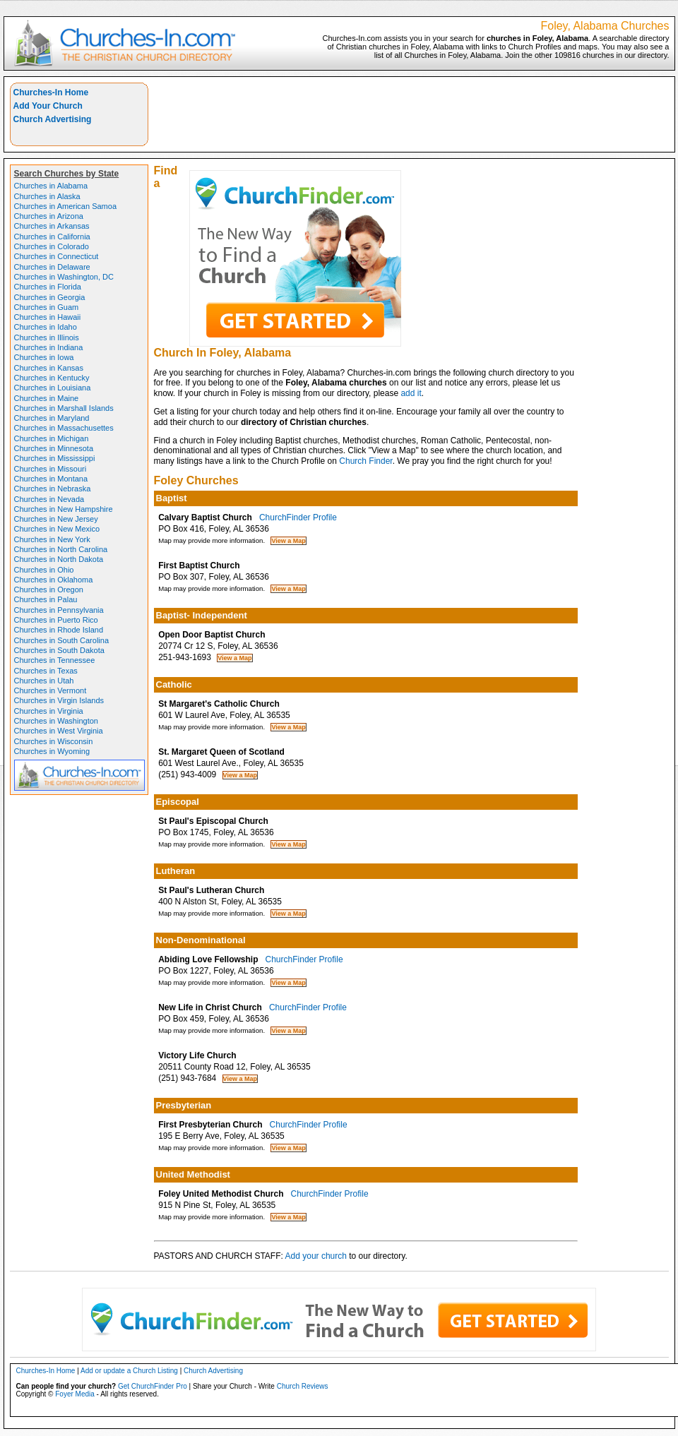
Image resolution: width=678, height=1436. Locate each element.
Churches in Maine (46, 398)
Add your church (316, 1256)
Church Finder (365, 461)
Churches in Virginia (48, 711)
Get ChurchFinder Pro (152, 1386)
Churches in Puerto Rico (56, 620)
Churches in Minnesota (54, 448)
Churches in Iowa (44, 357)
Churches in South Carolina (61, 640)
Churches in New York (52, 539)
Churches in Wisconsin (53, 741)
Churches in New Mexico (57, 529)
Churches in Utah (44, 680)
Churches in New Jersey (56, 519)
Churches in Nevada (49, 499)
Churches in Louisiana (52, 387)
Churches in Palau (46, 599)
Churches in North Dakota (59, 559)
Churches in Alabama (51, 185)
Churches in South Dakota (59, 650)
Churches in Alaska (47, 196)
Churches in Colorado (51, 246)
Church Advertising (52, 119)
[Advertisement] (538, 181)
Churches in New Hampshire (63, 509)
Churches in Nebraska (52, 488)
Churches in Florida (47, 286)
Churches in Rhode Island (59, 630)
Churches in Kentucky (52, 377)
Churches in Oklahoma (53, 579)
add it (410, 393)
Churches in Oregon (48, 589)
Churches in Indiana (48, 347)
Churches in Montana (51, 478)
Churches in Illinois (46, 337)
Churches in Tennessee (54, 660)
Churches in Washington (56, 721)
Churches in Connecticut (56, 256)
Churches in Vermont (50, 690)
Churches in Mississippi (54, 458)
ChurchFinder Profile (298, 517)
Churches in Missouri (50, 469)
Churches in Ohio (44, 570)
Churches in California (52, 236)
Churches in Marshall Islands (64, 408)
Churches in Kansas (48, 368)
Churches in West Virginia (58, 730)
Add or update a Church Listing (129, 1371)
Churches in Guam (46, 307)
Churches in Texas (46, 670)
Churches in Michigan (51, 438)
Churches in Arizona (48, 216)
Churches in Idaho (45, 327)
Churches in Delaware (52, 267)
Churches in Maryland (52, 418)
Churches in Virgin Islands (59, 700)
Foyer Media (75, 1394)
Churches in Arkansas (52, 226)
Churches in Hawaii (47, 317)
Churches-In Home (51, 92)
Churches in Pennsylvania (59, 610)
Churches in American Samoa (65, 206)
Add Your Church (48, 106)
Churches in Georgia (49, 297)
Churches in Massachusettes (64, 428)
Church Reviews (302, 1386)
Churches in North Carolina (61, 549)
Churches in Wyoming (52, 751)
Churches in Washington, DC (64, 277)
